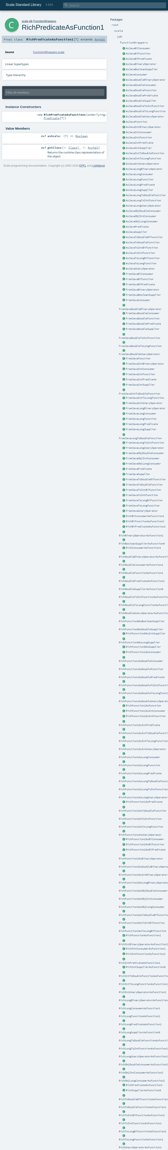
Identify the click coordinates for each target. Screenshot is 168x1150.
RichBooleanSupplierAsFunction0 (142, 543)
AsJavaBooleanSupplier (142, 69)
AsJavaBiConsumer (138, 48)
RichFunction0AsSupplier (143, 646)
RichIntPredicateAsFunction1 (139, 962)
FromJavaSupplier (138, 474)
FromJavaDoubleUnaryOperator (139, 354)
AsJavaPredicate (137, 226)
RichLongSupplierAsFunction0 (139, 1032)
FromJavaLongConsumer (141, 413)
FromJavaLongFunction (141, 418)
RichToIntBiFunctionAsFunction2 (142, 1115)
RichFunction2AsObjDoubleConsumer (143, 890)
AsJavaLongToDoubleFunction (146, 195)
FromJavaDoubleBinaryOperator (140, 309)
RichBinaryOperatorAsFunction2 (141, 535)
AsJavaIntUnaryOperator (142, 163)
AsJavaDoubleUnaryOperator (145, 116)
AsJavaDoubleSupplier (141, 100)
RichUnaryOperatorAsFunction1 (140, 1147)
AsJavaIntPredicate (139, 142)
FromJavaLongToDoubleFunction (140, 438)
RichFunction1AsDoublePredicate (142, 677)
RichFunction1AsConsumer (143, 652)
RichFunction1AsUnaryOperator (140, 834)
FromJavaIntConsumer (140, 369)
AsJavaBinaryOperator (141, 64)
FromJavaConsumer (138, 300)
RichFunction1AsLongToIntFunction (143, 789)
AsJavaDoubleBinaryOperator (146, 79)
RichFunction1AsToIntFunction (140, 818)
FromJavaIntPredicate (141, 379)
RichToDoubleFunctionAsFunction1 (142, 1107)
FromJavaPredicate (139, 468)
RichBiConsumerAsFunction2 (145, 516)
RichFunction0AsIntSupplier (146, 633)
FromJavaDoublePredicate (143, 323)
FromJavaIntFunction (140, 374)
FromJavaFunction (138, 358)
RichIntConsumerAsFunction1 (146, 948)
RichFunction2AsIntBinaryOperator (143, 874)
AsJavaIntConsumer (139, 132)
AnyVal (99, 39)
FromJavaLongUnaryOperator (145, 447)
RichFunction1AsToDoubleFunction (142, 810)
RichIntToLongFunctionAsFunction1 (143, 984)
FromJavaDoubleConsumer (142, 313)
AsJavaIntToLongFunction (143, 158)
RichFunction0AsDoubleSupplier (141, 629)
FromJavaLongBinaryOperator (146, 408)
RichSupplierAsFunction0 (143, 1090)
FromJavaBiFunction (139, 279)
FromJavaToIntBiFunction (143, 489)
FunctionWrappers (44, 21)
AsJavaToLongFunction (141, 263)
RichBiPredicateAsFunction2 (146, 526)
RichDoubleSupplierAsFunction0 (141, 589)
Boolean (81, 136)
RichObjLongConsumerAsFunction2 (142, 1080)
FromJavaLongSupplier (141, 429)
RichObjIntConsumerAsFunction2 (141, 1072)
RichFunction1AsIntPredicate (139, 725)
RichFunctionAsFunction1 (143, 935)
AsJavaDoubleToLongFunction (146, 111)
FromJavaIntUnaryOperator (144, 403)
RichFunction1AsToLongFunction (141, 826)
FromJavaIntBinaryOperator (145, 363)
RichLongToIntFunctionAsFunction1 (143, 1048)
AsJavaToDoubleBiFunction (144, 237)
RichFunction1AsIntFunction (146, 716)
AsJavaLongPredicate (140, 184)
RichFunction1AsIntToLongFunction (143, 741)
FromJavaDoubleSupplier (142, 329)
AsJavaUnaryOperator (140, 268)
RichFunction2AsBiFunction (145, 844)
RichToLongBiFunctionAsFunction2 (142, 1131)
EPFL (82, 165)
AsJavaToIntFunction (140, 252)
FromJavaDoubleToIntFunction (139, 337)
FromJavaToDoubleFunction (144, 484)
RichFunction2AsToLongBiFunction (142, 931)
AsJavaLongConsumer (139, 174)
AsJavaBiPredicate (139, 58)
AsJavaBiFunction (138, 53)
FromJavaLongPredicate (142, 424)
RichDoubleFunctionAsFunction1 (141, 572)
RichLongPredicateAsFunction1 (140, 1024)
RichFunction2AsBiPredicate (146, 849)
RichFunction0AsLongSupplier (139, 642)
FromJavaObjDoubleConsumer (145, 453)
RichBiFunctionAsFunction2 (145, 521)
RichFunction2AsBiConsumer (145, 839)
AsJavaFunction (136, 121)
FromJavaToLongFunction (142, 505)
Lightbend (98, 165)
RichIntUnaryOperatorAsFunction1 (142, 992)
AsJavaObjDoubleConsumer (143, 210)
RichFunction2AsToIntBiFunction (142, 922)
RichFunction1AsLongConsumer (139, 757)
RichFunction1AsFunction (143, 705)
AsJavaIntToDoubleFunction (145, 153)
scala (25, 21)
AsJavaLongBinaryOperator (144, 168)
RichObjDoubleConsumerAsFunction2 (143, 1064)
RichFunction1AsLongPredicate (140, 773)
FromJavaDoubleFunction (142, 318)
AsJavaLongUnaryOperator (143, 205)
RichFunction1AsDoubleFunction (141, 669)
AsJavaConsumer (136, 74)
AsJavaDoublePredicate (142, 95)
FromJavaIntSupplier (140, 384)
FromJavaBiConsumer (139, 273)
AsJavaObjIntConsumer (141, 216)
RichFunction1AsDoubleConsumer (141, 661)
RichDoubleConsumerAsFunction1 (141, 564)
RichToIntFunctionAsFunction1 (140, 1123)
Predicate (52, 118)
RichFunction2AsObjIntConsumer (141, 898)
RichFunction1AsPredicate (144, 801)
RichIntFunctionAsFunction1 (146, 953)
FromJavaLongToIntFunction (145, 442)
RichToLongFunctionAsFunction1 (141, 1139)
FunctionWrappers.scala (48, 52)
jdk (31, 21)
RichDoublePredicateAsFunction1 (142, 581)
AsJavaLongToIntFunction (143, 200)
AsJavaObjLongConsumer (142, 221)
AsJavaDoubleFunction (141, 90)
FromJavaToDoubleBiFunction (146, 479)
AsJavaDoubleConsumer (141, 85)
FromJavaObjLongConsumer (143, 463)
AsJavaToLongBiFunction (142, 258)
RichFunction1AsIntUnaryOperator (142, 749)
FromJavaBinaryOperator (142, 289)
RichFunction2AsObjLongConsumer (142, 906)
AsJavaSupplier (136, 231)
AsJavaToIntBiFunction (142, 247)
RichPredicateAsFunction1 (144, 1085)
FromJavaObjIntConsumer (142, 458)
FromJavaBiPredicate (140, 284)
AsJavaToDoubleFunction (142, 242)
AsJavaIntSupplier (139, 148)
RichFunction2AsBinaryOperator (141, 858)
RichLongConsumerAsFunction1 (139, 1008)
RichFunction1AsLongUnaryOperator (143, 797)
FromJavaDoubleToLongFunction (140, 346)
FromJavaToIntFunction (142, 495)
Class (72, 147)
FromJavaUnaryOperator (142, 510)
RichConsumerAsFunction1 (143, 547)
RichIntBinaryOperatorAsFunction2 (143, 944)
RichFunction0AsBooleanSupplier (142, 621)
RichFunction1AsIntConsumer (146, 710)
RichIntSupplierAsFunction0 (146, 967)
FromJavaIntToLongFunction (145, 397)
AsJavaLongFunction (139, 179)
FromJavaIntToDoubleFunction (139, 393)
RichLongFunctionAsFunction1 (139, 1016)
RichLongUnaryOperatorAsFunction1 (143, 1056)
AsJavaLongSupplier (139, 189)
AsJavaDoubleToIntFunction (145, 106)
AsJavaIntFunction (139, 137)
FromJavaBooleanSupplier (143, 294)
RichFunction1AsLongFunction (139, 765)
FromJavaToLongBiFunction (144, 500)
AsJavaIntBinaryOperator (143, 127)
